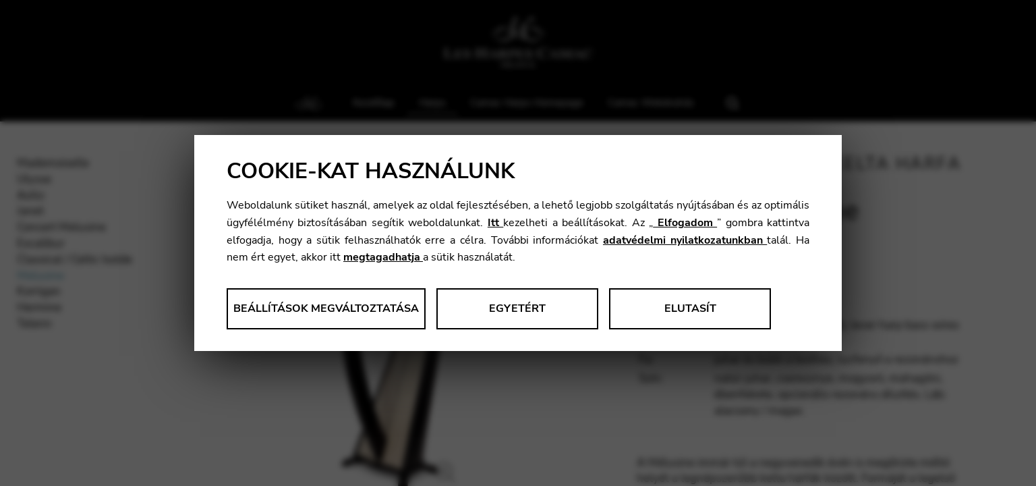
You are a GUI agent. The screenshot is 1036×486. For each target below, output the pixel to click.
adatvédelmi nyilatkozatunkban (685, 240)
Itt (495, 222)
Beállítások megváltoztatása (326, 308)
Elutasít (690, 308)
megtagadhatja (383, 257)
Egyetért (517, 308)
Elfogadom (685, 222)
